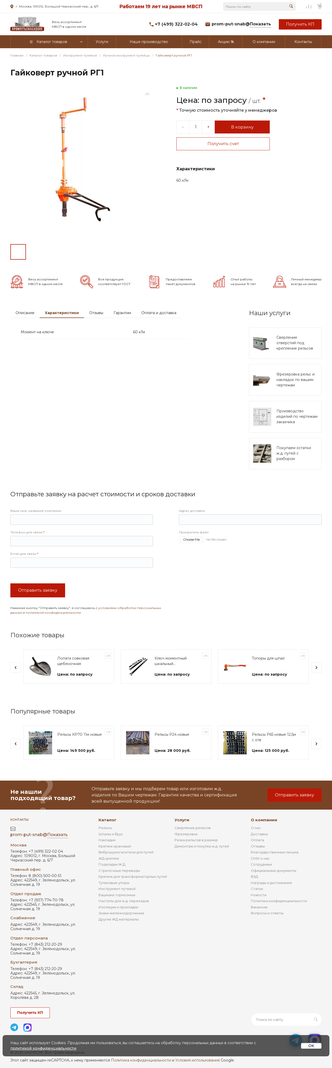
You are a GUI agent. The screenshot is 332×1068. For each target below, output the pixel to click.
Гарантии (122, 312)
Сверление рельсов (193, 828)
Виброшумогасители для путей (126, 852)
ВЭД (254, 876)
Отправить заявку (37, 590)
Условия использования (197, 1060)
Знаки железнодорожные (121, 913)
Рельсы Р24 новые (172, 734)
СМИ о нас (260, 858)
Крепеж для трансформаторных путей (133, 876)
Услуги (182, 819)
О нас (256, 828)
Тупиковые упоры (114, 883)
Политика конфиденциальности (279, 901)
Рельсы (105, 828)
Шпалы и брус (111, 834)
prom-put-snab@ (241, 24)
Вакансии (259, 907)
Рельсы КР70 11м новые (79, 734)
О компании (264, 819)
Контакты (19, 820)
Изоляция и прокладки (118, 907)
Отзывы (96, 312)
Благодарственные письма (275, 852)
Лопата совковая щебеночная (73, 661)
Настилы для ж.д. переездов (124, 901)
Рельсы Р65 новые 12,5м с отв (274, 737)
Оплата (257, 840)
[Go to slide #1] (18, 252)
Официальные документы (273, 870)
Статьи (257, 889)
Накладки (107, 840)
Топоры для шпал (268, 658)
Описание (25, 312)
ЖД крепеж (109, 858)
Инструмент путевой (117, 889)
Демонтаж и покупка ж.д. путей (202, 846)
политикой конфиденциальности (53, 612)
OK (311, 1045)
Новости (258, 895)
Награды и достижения (271, 883)
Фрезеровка (186, 834)
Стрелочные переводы (119, 870)
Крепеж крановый (115, 846)
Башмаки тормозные (117, 895)
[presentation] (15, 667)
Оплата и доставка (158, 312)
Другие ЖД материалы (119, 919)
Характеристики (62, 312)
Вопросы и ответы (267, 913)
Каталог (107, 819)
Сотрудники (261, 864)
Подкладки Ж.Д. (112, 864)
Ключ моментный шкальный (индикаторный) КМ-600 (171, 661)
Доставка (259, 834)
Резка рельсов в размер (196, 840)
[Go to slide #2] (36, 252)
